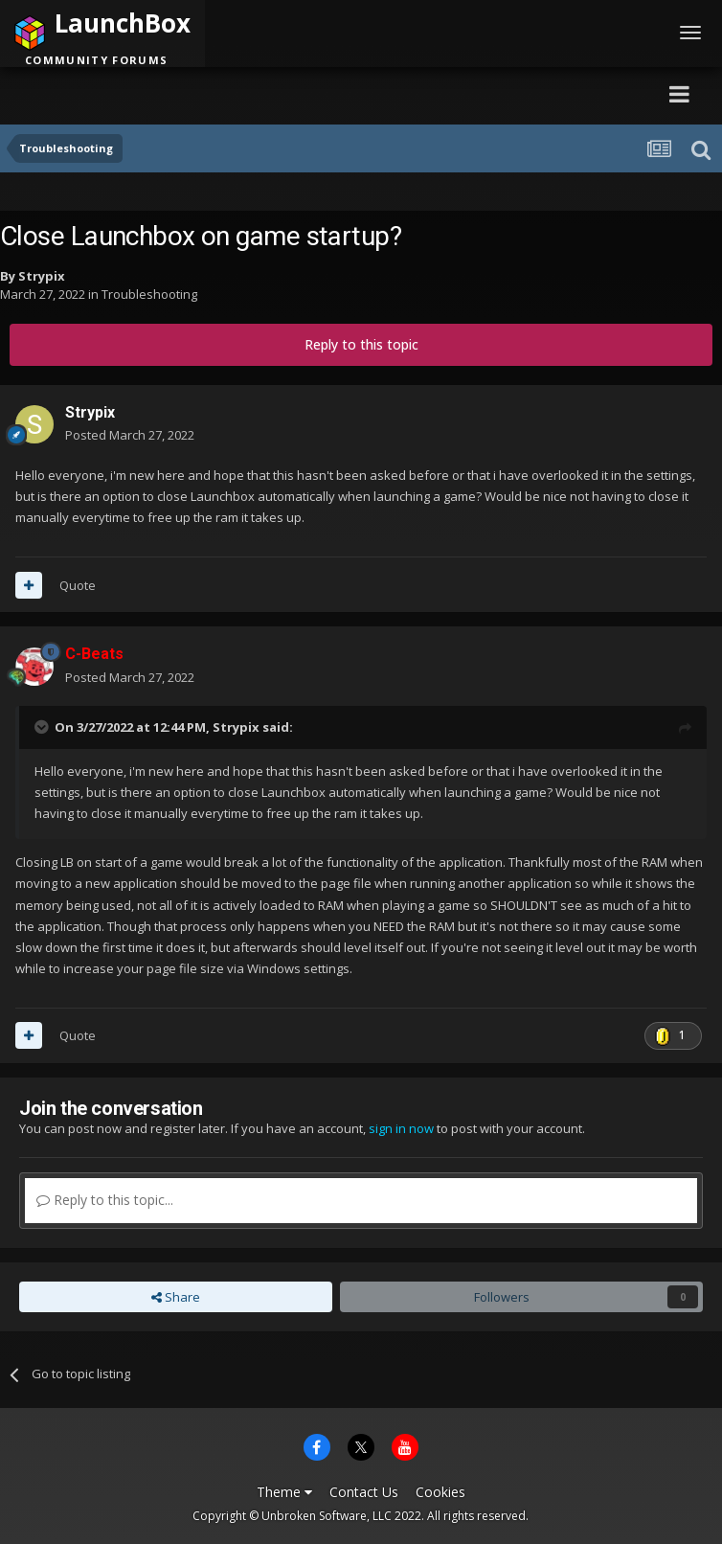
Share (175, 1297)
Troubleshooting (149, 294)
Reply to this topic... (104, 1200)
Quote (77, 585)
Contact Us (363, 1492)
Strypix (41, 275)
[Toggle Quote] (43, 727)
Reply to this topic (361, 344)
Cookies (440, 1492)
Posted (129, 434)
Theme (284, 1492)
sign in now (401, 1128)
